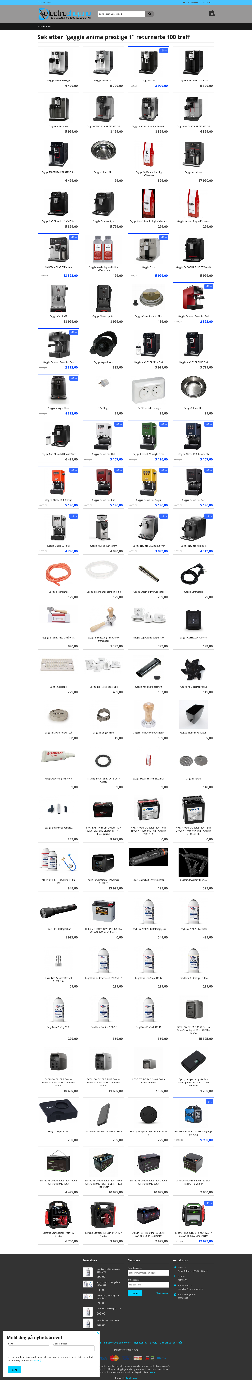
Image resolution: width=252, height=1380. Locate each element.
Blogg (153, 1342)
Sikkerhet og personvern (117, 1342)
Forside (41, 26)
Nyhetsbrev (140, 1342)
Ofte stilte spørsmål (171, 1342)
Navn (29, 1346)
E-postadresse (135, 1267)
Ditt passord (134, 1279)
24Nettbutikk (131, 1378)
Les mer (152, 1372)
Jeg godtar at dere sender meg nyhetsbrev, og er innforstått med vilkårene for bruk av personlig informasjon (51, 1359)
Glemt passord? (162, 1293)
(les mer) (36, 1360)
